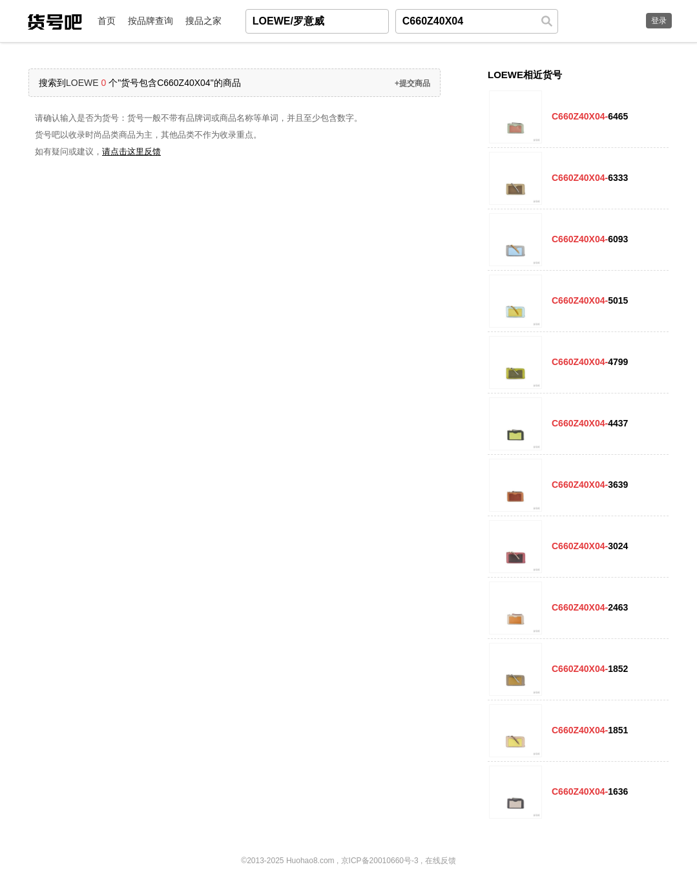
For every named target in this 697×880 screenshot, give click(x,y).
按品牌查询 (150, 21)
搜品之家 (203, 21)
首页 (107, 21)
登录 (659, 20)
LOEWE (82, 83)
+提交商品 (412, 83)
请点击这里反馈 (131, 151)
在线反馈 (440, 860)
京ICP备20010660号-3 (380, 860)
